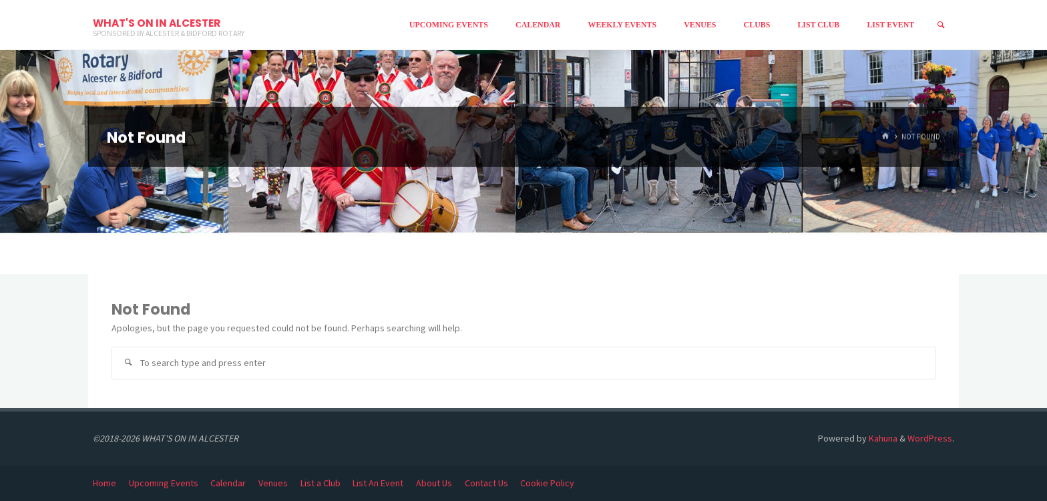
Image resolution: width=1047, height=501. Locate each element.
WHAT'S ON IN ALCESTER (156, 23)
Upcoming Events (163, 483)
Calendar (228, 483)
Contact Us (486, 483)
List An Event (378, 483)
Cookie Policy (547, 483)
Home (104, 483)
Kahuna (882, 438)
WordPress (929, 438)
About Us (434, 483)
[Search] (940, 25)
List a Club (320, 483)
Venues (273, 483)
